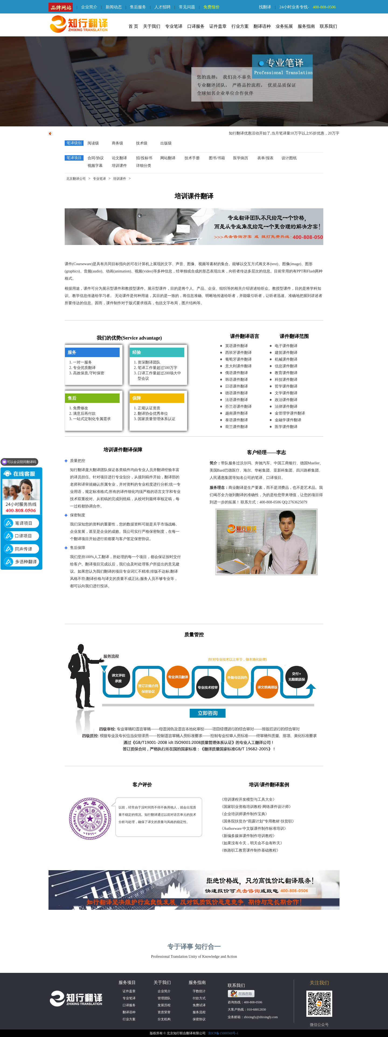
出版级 (166, 143)
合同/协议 (96, 158)
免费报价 (211, 7)
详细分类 (143, 166)
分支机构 (164, 1019)
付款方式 (199, 998)
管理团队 (164, 998)
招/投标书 (144, 158)
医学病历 (240, 158)
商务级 (117, 143)
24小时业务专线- (309, 7)
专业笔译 (173, 26)
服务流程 (199, 1012)
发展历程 (164, 1005)
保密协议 (199, 1019)
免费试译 (199, 1005)
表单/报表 (265, 158)
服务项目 (127, 982)
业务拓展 (284, 26)
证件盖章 (218, 26)
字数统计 (199, 991)
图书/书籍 (217, 158)
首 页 (133, 26)
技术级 (141, 143)
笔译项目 (74, 158)
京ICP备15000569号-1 (223, 1033)
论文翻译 (119, 158)
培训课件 (119, 166)
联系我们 (328, 26)
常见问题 (187, 7)
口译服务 (196, 26)
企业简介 (89, 7)
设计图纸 (289, 158)
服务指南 (306, 26)
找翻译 (265, 7)
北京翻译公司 (76, 179)
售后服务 (138, 7)
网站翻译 (167, 158)
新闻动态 (114, 7)
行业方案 (240, 26)
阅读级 (93, 143)
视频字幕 (95, 166)
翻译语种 (262, 26)
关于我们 (151, 26)
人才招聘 (162, 7)
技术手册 (192, 158)
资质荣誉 (164, 1012)
